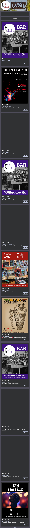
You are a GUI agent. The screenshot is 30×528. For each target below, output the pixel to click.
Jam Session (5, 521)
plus (25, 63)
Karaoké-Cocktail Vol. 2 (8, 244)
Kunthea (4, 428)
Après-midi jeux (6, 290)
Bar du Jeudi (5, 152)
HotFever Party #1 (6, 106)
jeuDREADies (5, 336)
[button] (15, 14)
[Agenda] (15, 40)
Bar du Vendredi (6, 60)
